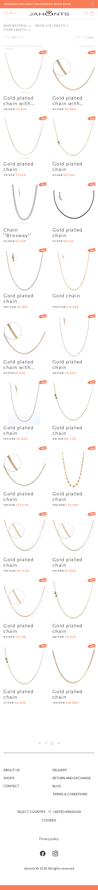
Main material (17, 25)
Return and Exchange (72, 778)
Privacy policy (49, 839)
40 (17, 37)
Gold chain (67, 295)
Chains (8, 48)
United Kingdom (64, 812)
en (14, 12)
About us (11, 770)
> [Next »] (58, 742)
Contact (11, 786)
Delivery (60, 770)
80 (21, 37)
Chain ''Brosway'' (17, 232)
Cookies (49, 820)
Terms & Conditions (70, 794)
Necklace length (51, 25)
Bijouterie (34, 46)
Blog (57, 786)
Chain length (16, 29)
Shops (9, 778)
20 (14, 37)
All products (13, 46)
